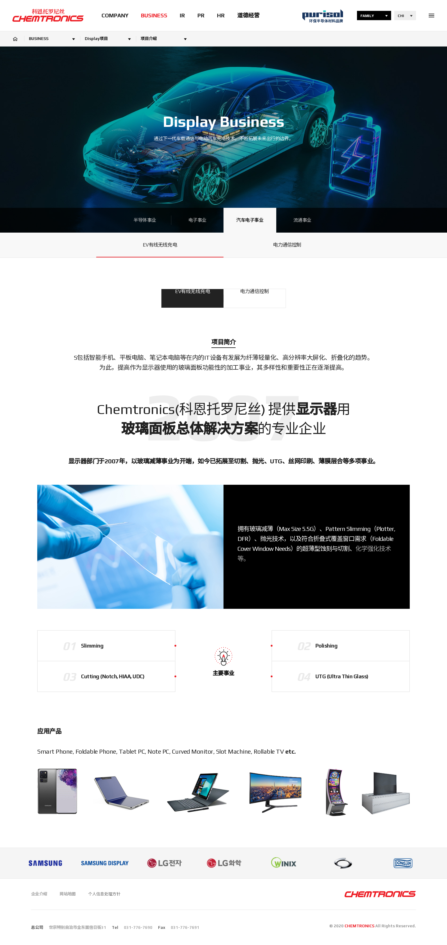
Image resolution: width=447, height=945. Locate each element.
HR (221, 15)
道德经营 (248, 15)
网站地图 (68, 894)
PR (201, 15)
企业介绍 (39, 894)
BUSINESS (154, 15)
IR (182, 15)
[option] (45, 863)
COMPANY (115, 15)
